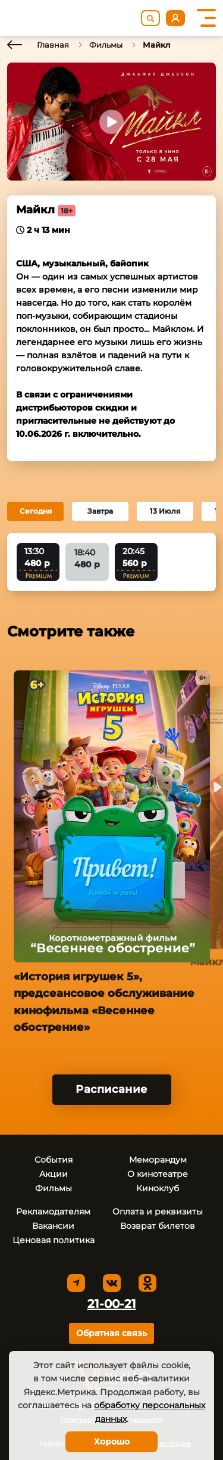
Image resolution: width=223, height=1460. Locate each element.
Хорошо (112, 1441)
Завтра (100, 511)
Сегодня (36, 511)
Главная (53, 44)
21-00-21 (111, 1304)
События (53, 1159)
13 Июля (165, 511)
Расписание (111, 1089)
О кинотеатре (157, 1174)
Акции (53, 1174)
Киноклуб (157, 1188)
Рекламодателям (53, 1211)
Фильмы (106, 44)
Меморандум (158, 1159)
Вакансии (53, 1225)
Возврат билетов (157, 1225)
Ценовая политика (53, 1240)
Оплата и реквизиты (157, 1211)
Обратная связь (111, 1333)
